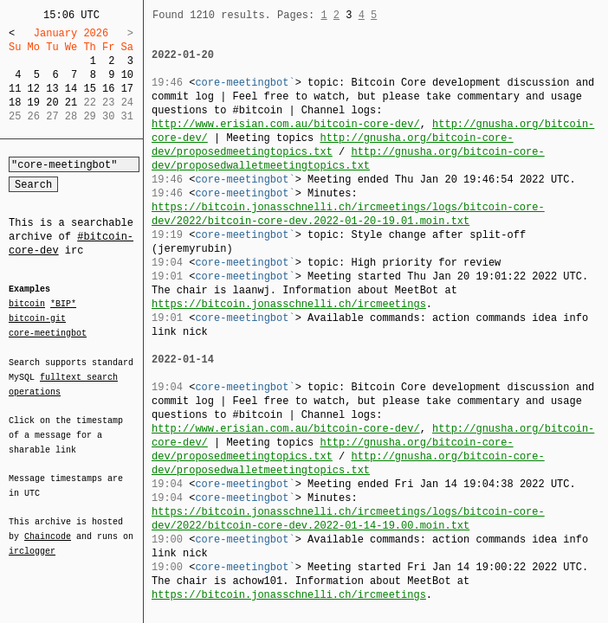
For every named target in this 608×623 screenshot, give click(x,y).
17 (127, 88)
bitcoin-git (37, 318)
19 (34, 102)
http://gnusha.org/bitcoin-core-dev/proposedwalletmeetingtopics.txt (348, 159)
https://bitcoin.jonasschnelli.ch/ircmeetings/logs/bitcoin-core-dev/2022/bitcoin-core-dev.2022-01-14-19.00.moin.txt (348, 518)
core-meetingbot (48, 332)
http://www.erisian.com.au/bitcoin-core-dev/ (286, 124)
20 (52, 102)
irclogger (32, 540)
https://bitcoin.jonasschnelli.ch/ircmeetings (289, 304)
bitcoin (27, 305)
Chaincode (47, 526)
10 (127, 74)
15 (89, 88)
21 (71, 102)
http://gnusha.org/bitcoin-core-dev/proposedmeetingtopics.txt (333, 145)
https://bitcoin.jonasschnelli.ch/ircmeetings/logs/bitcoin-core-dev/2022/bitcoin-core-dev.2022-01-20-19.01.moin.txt (348, 214)
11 (15, 88)
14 (71, 88)
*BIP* (63, 305)
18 (15, 102)
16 (108, 88)
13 (52, 88)
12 (34, 88)
